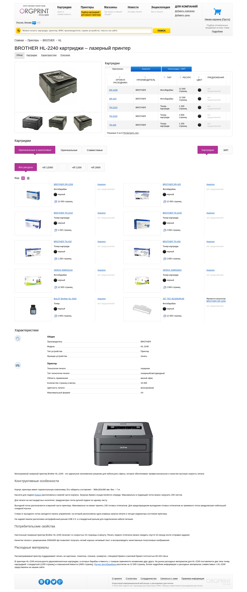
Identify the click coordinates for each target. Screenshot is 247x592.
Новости (133, 7)
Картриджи (64, 7)
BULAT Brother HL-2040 (65, 298)
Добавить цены (182, 15)
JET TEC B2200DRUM (173, 298)
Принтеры (87, 7)
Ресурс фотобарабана (105, 564)
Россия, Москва (24, 22)
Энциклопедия (160, 7)
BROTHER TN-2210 (63, 213)
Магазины (110, 7)
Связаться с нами (169, 578)
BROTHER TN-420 (62, 241)
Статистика (131, 578)
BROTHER (49, 40)
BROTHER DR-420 (172, 184)
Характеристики (48, 55)
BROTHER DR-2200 (63, 184)
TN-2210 (113, 107)
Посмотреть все (131, 133)
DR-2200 (113, 90)
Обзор (19, 55)
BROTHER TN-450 (172, 241)
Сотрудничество (149, 578)
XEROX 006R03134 (63, 270)
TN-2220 (113, 116)
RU (34, 22)
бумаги (37, 495)
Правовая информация (192, 578)
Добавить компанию (185, 11)
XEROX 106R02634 (172, 270)
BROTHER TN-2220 (172, 213)
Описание (65, 55)
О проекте (117, 578)
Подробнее (217, 31)
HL (59, 40)
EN (38, 22)
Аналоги (102, 184)
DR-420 (112, 99)
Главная (19, 40)
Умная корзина (217, 19)
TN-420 (112, 125)
